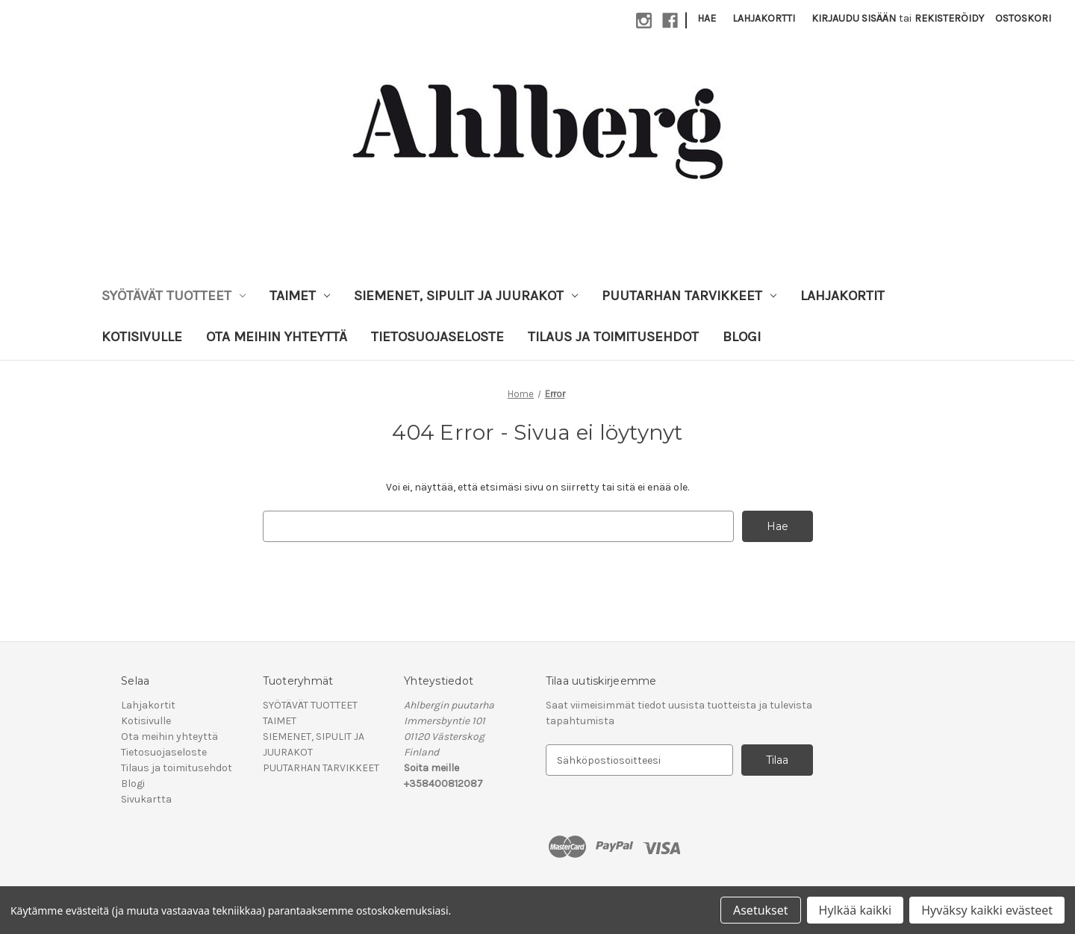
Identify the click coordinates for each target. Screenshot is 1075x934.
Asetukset (760, 910)
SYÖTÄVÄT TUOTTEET (174, 295)
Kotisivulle (142, 337)
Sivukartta (146, 799)
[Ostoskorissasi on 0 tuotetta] (1023, 18)
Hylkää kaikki (855, 910)
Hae (706, 18)
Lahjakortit (842, 295)
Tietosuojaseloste (437, 337)
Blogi (742, 337)
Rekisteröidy (949, 18)
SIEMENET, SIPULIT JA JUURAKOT (466, 295)
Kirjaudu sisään (853, 18)
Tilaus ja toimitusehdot (613, 337)
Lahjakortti (763, 18)
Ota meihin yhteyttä (276, 337)
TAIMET (299, 295)
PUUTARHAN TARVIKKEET (689, 295)
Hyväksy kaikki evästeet (987, 910)
